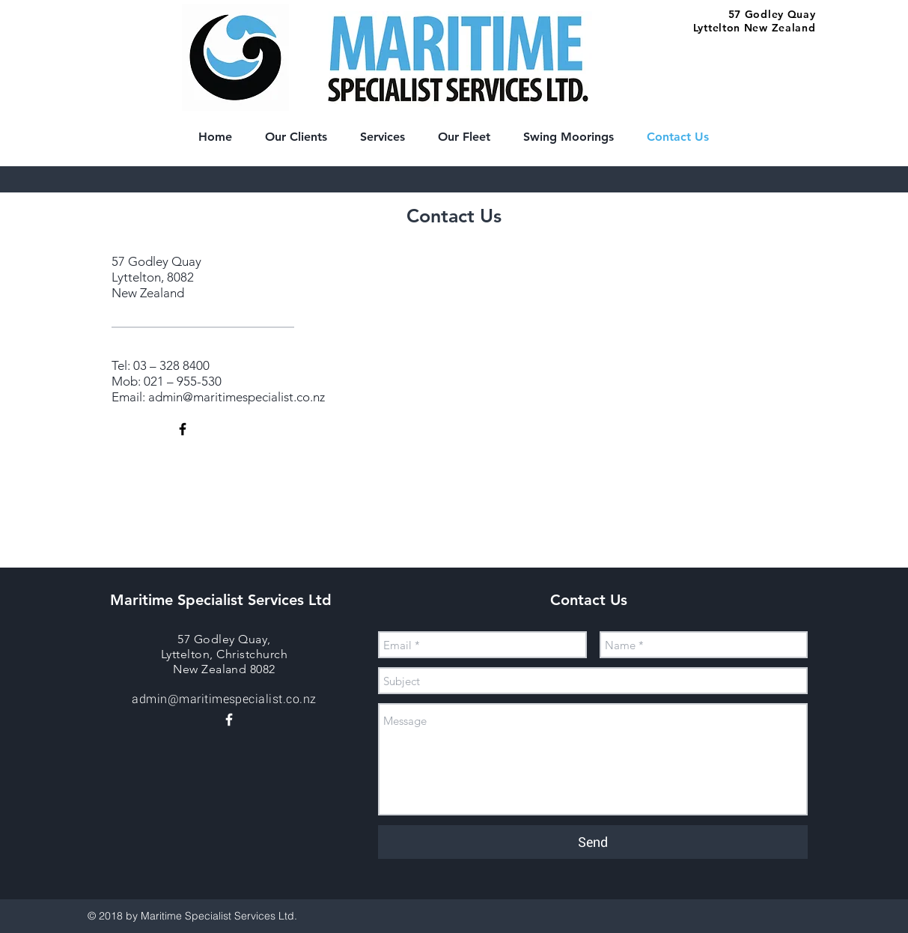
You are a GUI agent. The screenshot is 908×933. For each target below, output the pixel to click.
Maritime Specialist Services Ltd (221, 600)
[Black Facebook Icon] (182, 429)
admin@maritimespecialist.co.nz (236, 396)
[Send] (593, 842)
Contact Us (591, 600)
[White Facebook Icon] (229, 719)
